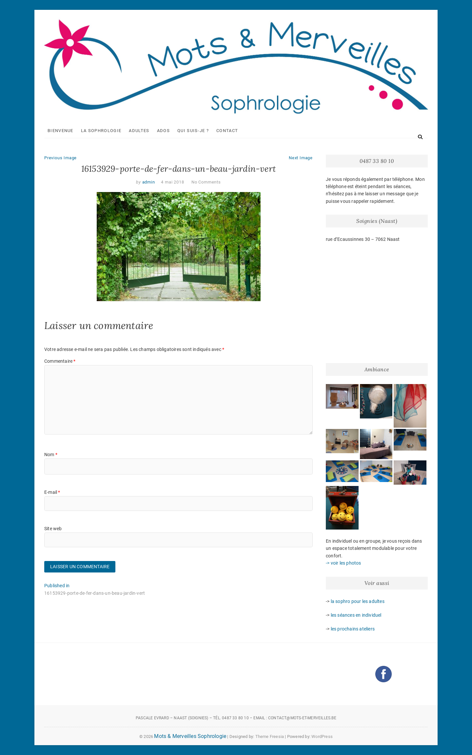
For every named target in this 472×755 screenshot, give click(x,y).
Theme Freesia (269, 736)
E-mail (52, 492)
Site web (53, 528)
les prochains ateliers (353, 628)
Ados (163, 130)
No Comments (206, 182)
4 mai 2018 (172, 182)
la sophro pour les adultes (357, 601)
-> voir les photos (343, 563)
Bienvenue (60, 130)
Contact (227, 130)
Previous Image (60, 157)
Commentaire (60, 361)
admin (148, 182)
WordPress (322, 736)
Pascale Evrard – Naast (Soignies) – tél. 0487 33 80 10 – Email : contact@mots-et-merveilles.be (236, 718)
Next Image (301, 157)
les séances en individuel (356, 615)
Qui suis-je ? (193, 130)
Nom (50, 454)
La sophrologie (101, 130)
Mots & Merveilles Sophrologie (190, 736)
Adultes (139, 130)
